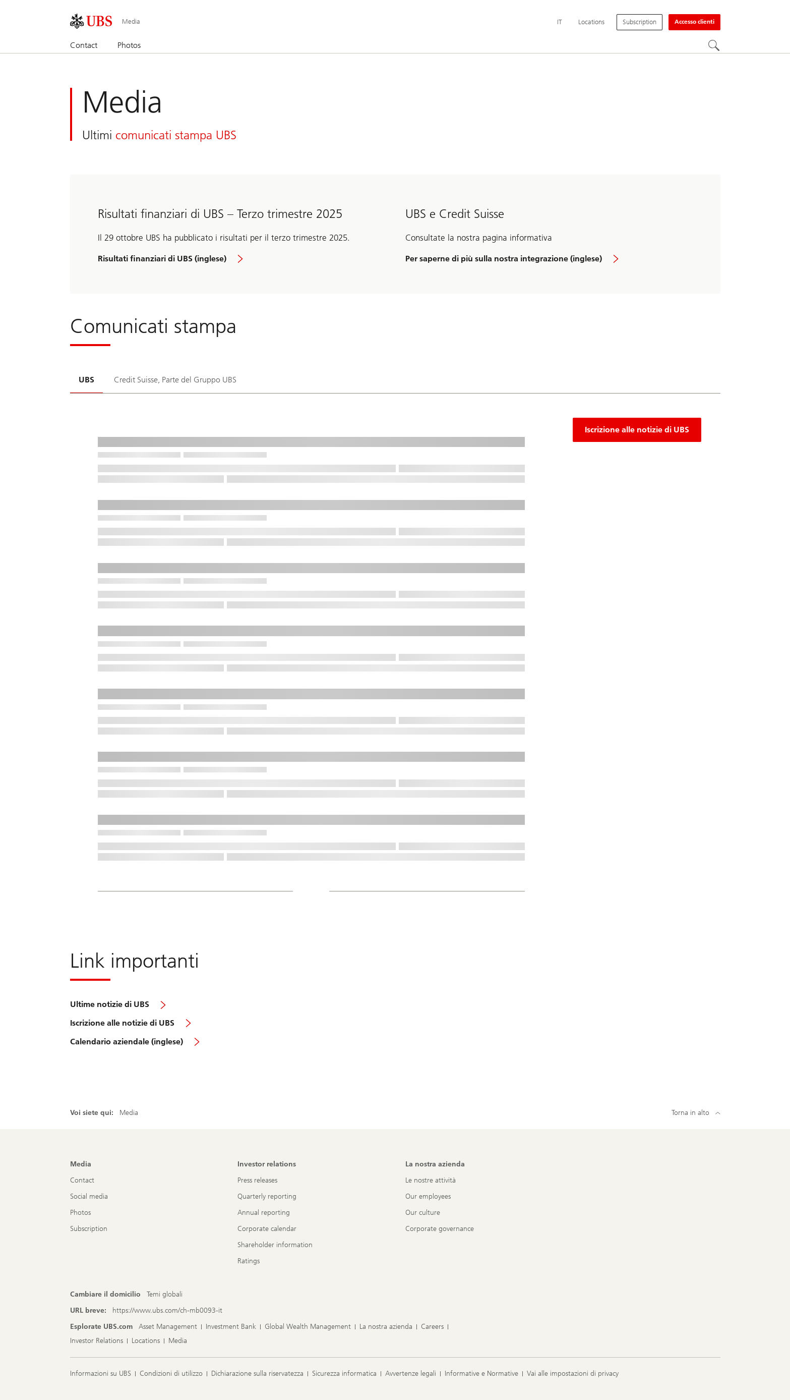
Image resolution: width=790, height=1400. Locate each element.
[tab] (86, 381)
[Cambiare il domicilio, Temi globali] (165, 1295)
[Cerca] (714, 46)
